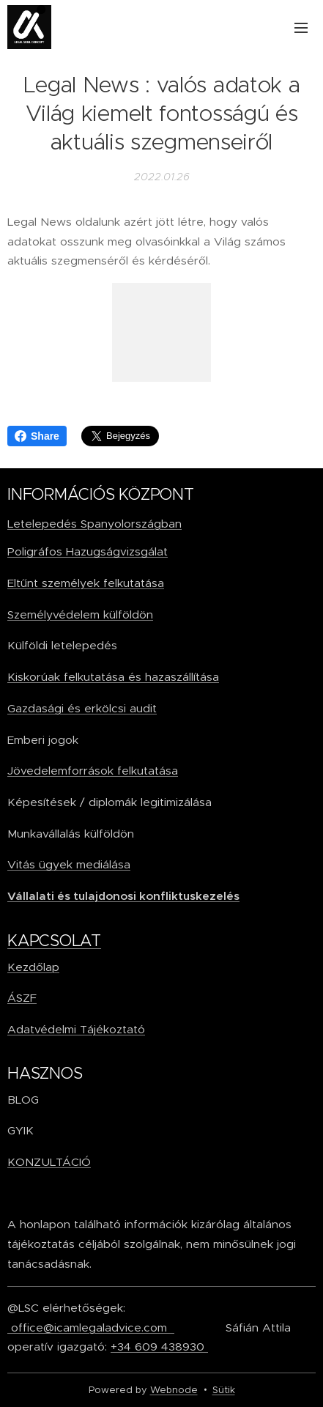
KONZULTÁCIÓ (49, 1162)
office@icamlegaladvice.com (90, 1327)
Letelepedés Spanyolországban (94, 523)
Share (37, 436)
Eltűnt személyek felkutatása (85, 583)
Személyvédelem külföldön (80, 614)
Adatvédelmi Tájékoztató (76, 1028)
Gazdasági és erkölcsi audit (82, 707)
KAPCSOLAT (54, 940)
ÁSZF (22, 998)
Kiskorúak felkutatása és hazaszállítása (113, 677)
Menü (301, 28)
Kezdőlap (33, 966)
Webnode (174, 1390)
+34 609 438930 (159, 1347)
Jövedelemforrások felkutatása (92, 771)
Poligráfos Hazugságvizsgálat (87, 551)
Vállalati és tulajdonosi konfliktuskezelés (123, 896)
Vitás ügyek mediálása (68, 864)
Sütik (223, 1390)
